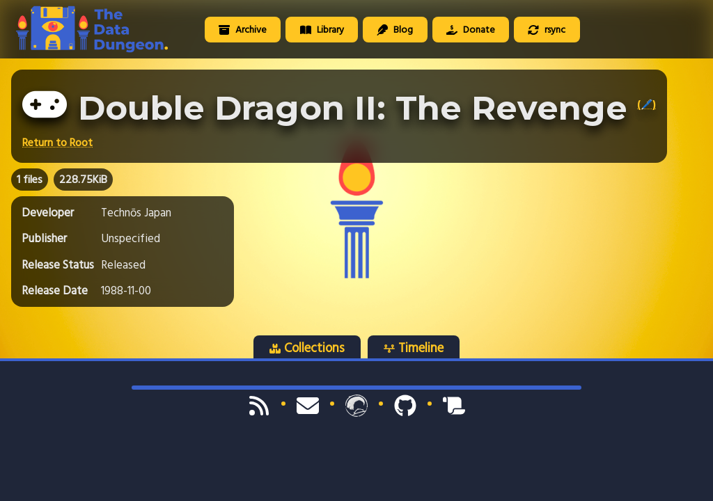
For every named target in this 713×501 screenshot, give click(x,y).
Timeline (414, 347)
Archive (243, 30)
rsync (546, 30)
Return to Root (57, 143)
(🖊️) (646, 104)
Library (322, 30)
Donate (470, 30)
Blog (395, 30)
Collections (307, 347)
